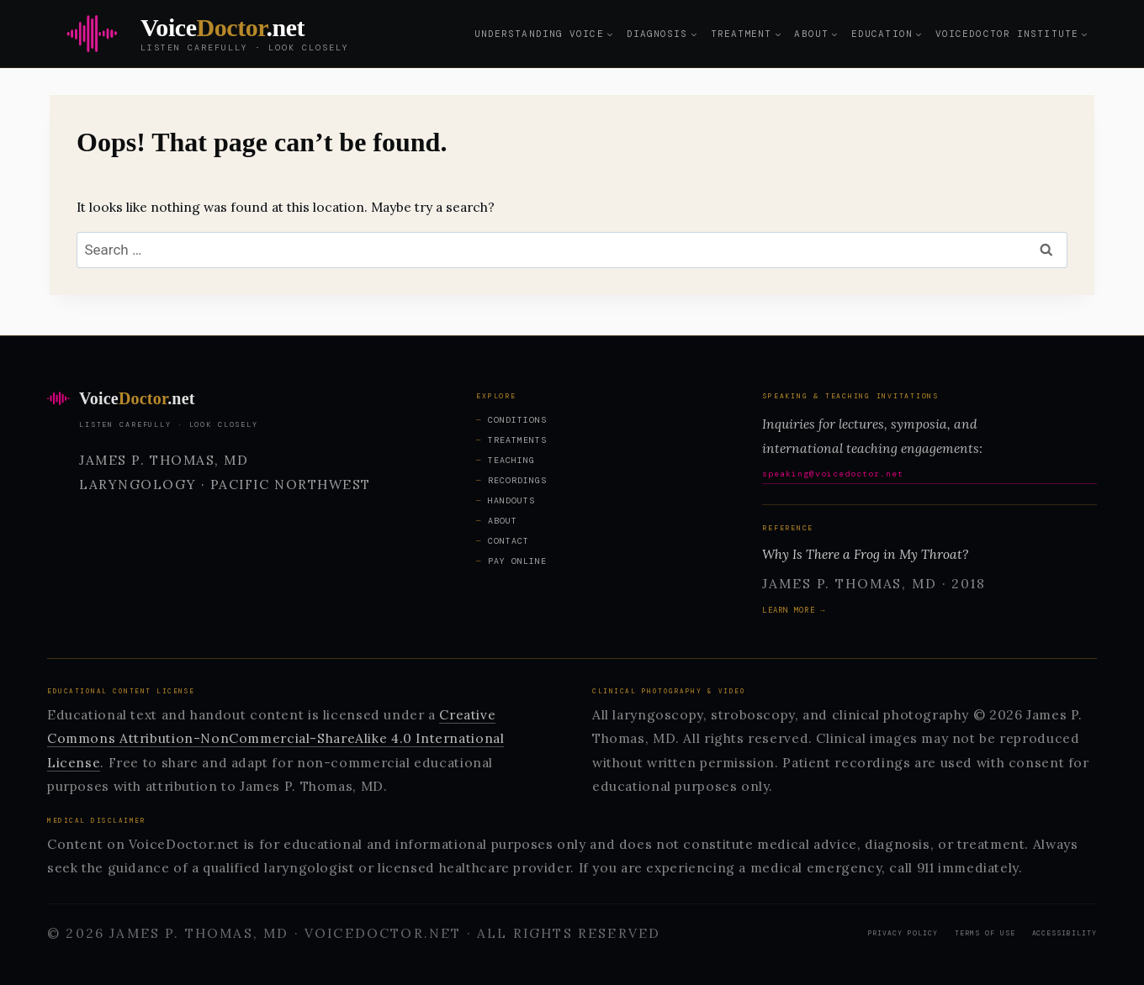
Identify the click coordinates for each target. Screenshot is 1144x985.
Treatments (517, 440)
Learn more (788, 610)
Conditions (517, 419)
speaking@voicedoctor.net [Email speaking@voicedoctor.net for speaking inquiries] (832, 473)
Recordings (517, 480)
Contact (508, 540)
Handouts (511, 500)
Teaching (511, 460)
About (502, 520)
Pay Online (517, 561)
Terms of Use (985, 933)
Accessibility (1064, 933)
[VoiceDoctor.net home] (238, 398)
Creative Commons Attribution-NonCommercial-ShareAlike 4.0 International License (275, 738)
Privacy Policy (903, 933)
